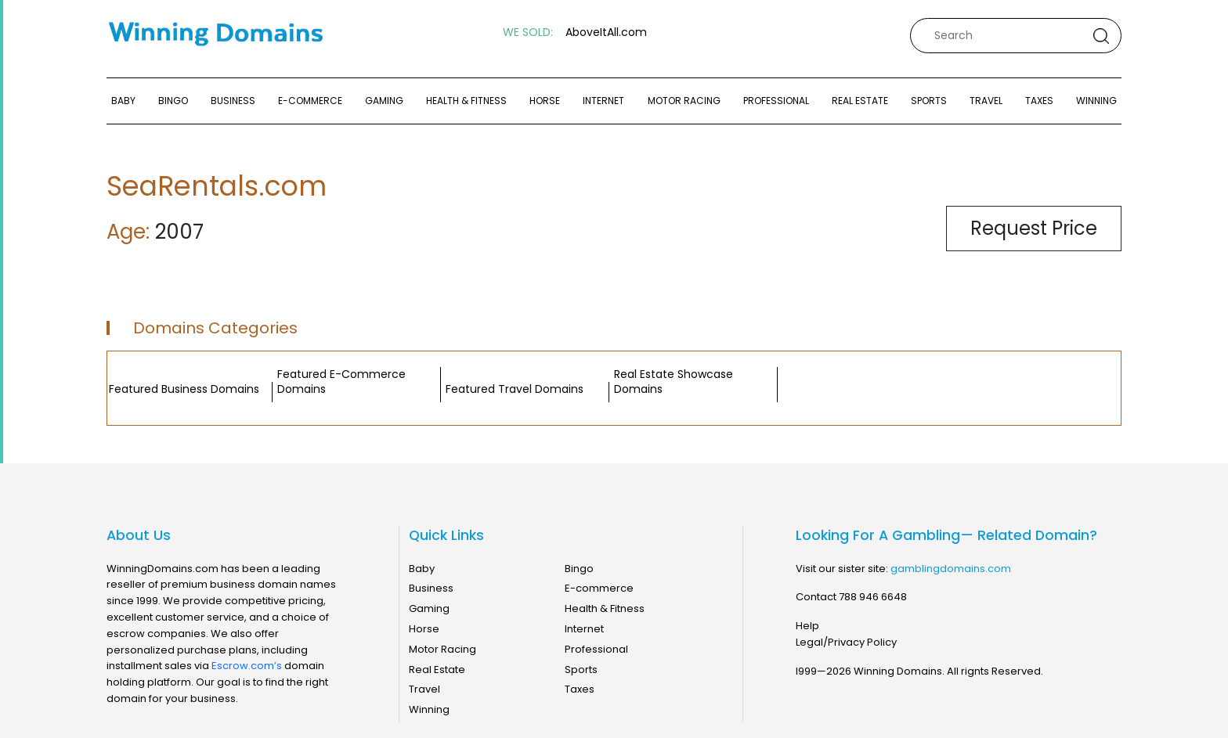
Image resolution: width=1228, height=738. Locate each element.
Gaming (384, 100)
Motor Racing (684, 100)
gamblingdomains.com (950, 568)
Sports (929, 100)
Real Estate (860, 100)
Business (233, 100)
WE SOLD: (528, 32)
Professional (776, 100)
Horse (544, 100)
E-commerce (310, 100)
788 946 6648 (873, 596)
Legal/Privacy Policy (846, 642)
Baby (123, 100)
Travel (986, 100)
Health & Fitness (466, 100)
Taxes (1039, 100)
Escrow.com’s (246, 665)
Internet (603, 100)
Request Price (1033, 228)
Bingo (173, 100)
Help (807, 625)
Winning (1096, 100)
